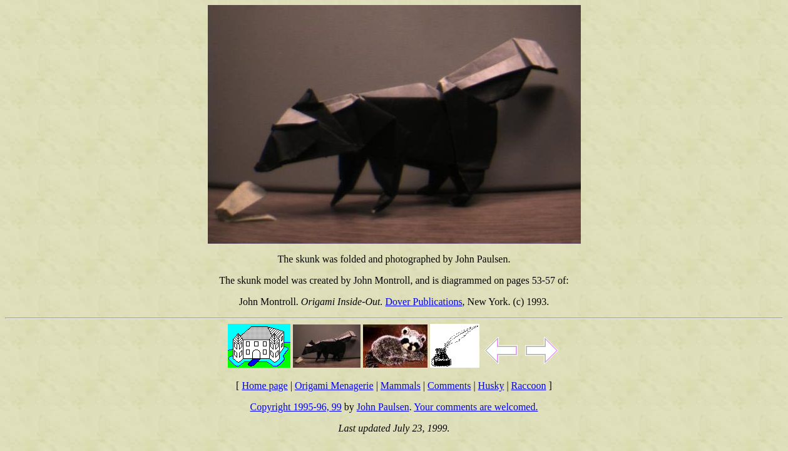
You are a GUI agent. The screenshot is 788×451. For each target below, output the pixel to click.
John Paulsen (383, 407)
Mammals (401, 385)
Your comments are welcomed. (476, 407)
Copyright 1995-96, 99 (296, 407)
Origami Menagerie (334, 385)
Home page (264, 385)
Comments (449, 385)
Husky (491, 385)
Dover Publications (424, 301)
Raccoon (528, 385)
